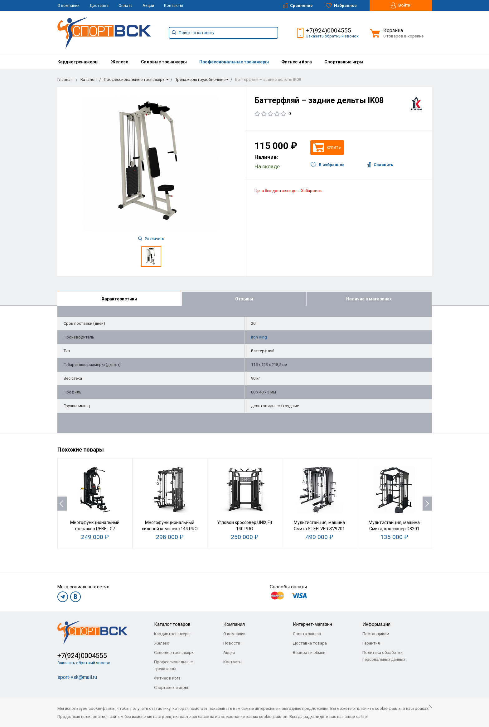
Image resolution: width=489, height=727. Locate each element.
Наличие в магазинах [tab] (369, 298)
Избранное (341, 5)
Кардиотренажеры (78, 61)
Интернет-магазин (312, 624)
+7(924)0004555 (328, 30)
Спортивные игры (343, 61)
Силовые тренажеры (164, 61)
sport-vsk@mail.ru (77, 677)
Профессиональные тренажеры (234, 61)
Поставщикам (375, 634)
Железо (119, 61)
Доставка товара (310, 643)
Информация (376, 624)
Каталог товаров (172, 624)
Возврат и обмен (309, 652)
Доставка (99, 5)
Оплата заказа (307, 634)
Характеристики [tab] (119, 298)
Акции (148, 5)
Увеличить (151, 238)
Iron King (259, 337)
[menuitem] (78, 62)
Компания (234, 624)
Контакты (173, 5)
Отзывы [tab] (244, 298)
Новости (231, 643)
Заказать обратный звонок (332, 36)
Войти (400, 5)
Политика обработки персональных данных (383, 656)
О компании (68, 5)
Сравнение (298, 5)
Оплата (126, 5)
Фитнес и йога (296, 61)
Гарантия (371, 643)
